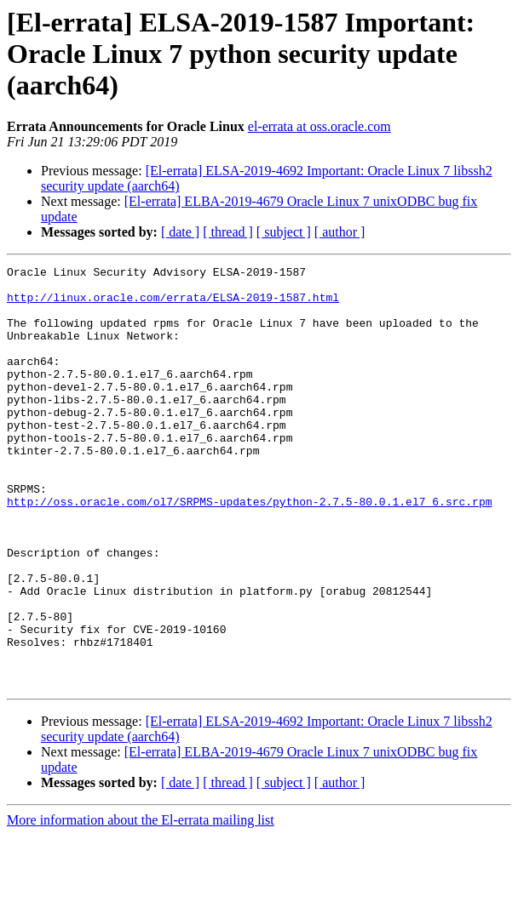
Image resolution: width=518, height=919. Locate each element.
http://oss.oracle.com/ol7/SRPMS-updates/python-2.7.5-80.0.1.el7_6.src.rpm (249, 549)
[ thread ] (228, 232)
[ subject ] (283, 232)
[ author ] (339, 232)
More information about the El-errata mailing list (140, 904)
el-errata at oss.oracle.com (319, 126)
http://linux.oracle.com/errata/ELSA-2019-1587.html (173, 304)
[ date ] (180, 232)
